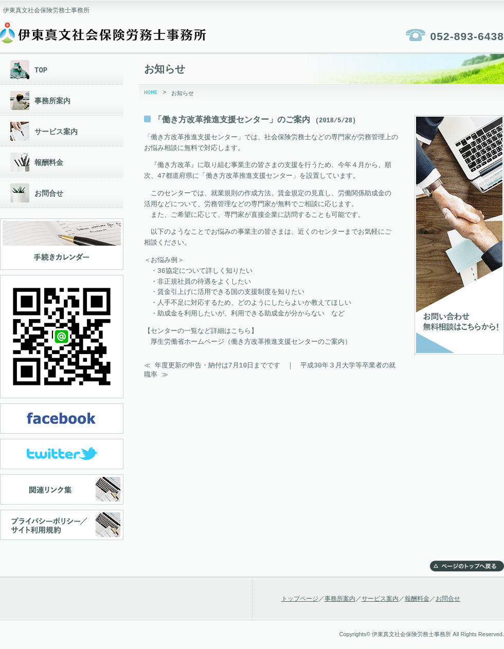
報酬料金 (48, 163)
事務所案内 (52, 101)
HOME (150, 93)
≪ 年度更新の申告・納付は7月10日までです (212, 365)
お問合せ (48, 193)
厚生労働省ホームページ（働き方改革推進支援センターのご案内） (251, 342)
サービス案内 (56, 132)
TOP (40, 70)
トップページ (299, 599)
